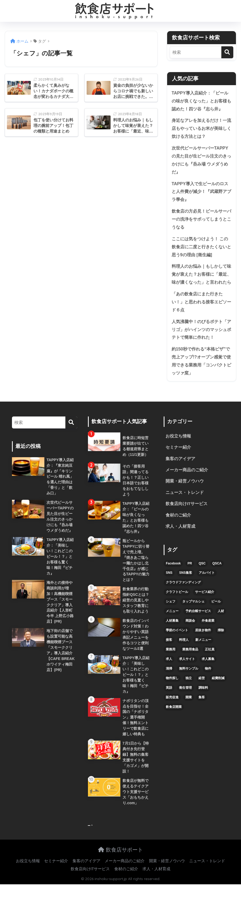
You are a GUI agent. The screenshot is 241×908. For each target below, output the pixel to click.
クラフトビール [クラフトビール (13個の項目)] (177, 609)
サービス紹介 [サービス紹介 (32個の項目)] (204, 609)
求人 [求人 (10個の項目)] (169, 676)
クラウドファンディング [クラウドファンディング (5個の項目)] (183, 599)
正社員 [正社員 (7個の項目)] (209, 666)
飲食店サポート (120, 873)
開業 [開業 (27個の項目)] (188, 714)
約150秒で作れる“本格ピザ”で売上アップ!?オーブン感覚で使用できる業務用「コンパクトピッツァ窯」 (201, 375)
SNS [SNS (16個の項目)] (169, 590)
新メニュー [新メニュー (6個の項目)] (203, 657)
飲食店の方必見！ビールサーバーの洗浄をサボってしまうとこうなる (201, 222)
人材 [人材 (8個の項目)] (221, 628)
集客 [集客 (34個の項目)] (201, 714)
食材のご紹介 (178, 532)
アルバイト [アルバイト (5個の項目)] (207, 590)
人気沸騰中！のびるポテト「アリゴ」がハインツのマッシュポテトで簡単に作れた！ (201, 343)
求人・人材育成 (180, 543)
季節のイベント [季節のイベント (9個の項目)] (177, 647)
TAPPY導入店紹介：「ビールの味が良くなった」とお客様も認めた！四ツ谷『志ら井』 (201, 101)
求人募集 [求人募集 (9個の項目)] (208, 676)
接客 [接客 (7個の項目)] (169, 657)
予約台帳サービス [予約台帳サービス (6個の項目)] (198, 628)
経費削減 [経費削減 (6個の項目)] (218, 695)
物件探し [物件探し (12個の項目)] (172, 695)
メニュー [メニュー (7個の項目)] (172, 628)
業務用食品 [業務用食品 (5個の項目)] (190, 666)
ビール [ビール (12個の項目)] (216, 618)
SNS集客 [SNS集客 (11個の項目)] (185, 590)
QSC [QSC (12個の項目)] (202, 580)
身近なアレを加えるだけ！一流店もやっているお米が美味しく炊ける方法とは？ (201, 129)
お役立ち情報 (178, 451)
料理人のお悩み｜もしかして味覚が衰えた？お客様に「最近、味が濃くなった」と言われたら (201, 283)
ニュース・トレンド (185, 509)
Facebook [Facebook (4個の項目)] (173, 580)
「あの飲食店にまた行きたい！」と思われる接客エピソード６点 (201, 315)
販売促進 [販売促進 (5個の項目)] (172, 714)
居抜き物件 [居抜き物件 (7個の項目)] (203, 647)
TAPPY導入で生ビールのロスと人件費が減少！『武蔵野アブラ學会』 (201, 194)
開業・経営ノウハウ (185, 497)
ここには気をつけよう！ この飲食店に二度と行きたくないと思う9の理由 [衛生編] (201, 250)
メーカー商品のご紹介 (187, 486)
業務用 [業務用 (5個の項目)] (170, 666)
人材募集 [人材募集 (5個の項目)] (172, 637)
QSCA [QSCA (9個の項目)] (217, 580)
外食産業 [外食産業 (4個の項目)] (208, 637)
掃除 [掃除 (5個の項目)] (221, 647)
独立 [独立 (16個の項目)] (188, 695)
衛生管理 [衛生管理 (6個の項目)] (185, 705)
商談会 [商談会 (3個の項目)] (190, 637)
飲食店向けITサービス (187, 520)
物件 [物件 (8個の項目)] (208, 685)
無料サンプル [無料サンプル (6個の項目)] (188, 685)
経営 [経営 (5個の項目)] (201, 695)
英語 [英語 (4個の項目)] (169, 705)
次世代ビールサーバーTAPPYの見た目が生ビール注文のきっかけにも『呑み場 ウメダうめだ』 (201, 161)
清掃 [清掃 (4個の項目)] (169, 685)
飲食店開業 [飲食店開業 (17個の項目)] (174, 724)
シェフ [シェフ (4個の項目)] (170, 618)
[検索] (227, 52)
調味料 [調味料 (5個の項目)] (203, 705)
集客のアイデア (180, 474)
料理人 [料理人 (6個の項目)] (184, 657)
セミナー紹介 (178, 463)
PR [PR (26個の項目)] (190, 580)
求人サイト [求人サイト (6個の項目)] (187, 676)
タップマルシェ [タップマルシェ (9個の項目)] (193, 618)
